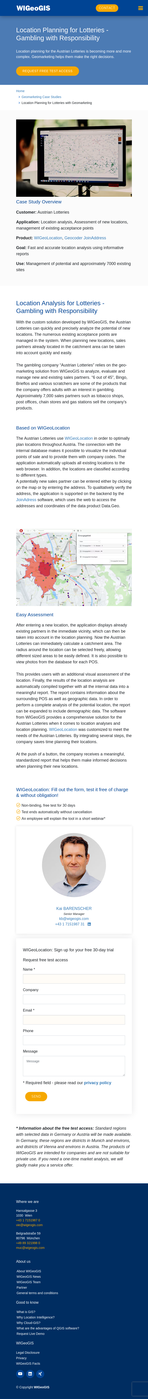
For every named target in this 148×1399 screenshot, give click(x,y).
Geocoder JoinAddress (85, 238)
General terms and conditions (37, 1293)
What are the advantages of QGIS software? (48, 1328)
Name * (29, 969)
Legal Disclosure (28, 1352)
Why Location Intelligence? (35, 1317)
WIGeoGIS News (29, 1276)
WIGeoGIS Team (29, 1282)
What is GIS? (26, 1311)
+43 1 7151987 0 (28, 1220)
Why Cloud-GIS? (28, 1322)
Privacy (21, 1358)
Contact (107, 8)
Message (30, 1051)
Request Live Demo (30, 1333)
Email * (29, 1010)
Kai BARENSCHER (74, 908)
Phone (28, 1031)
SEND (36, 1096)
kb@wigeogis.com (74, 919)
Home (20, 91)
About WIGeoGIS (29, 1271)
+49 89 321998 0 (28, 1243)
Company (30, 990)
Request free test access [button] (47, 71)
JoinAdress (26, 499)
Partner (22, 1287)
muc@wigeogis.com (30, 1248)
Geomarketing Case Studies (41, 97)
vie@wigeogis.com (29, 1225)
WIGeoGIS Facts (28, 1363)
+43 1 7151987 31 (69, 924)
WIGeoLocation (48, 238)
